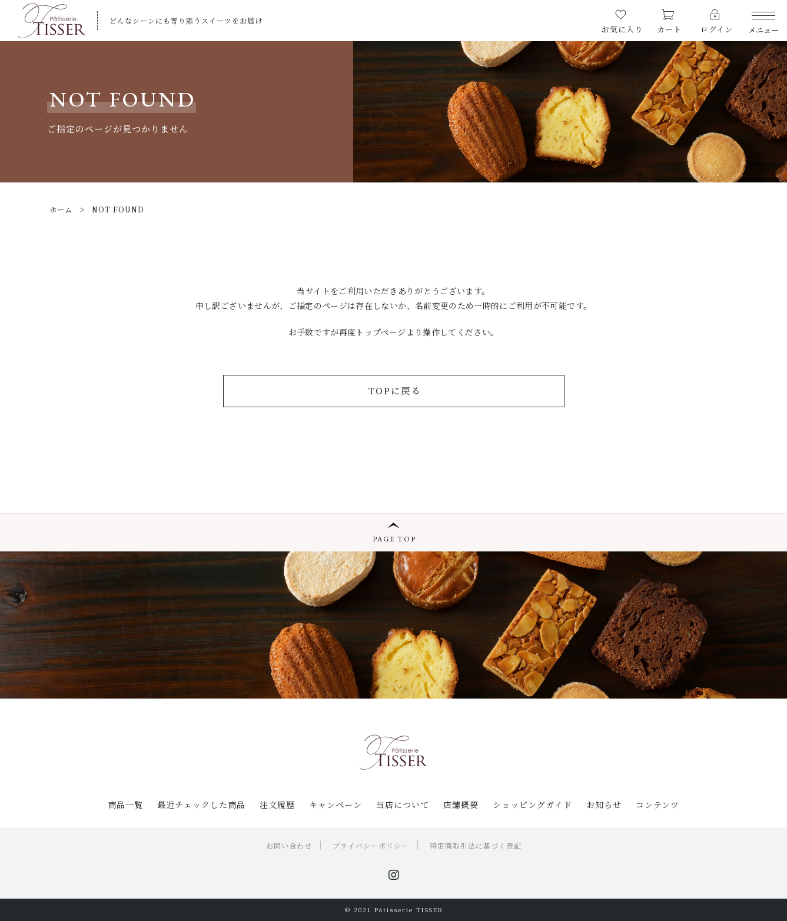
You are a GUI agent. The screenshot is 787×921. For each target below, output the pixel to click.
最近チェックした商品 (201, 804)
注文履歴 (277, 804)
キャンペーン (335, 804)
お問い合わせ (289, 845)
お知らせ (604, 804)
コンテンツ (657, 804)
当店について (402, 804)
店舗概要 (461, 804)
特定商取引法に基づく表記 (476, 845)
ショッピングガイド (532, 804)
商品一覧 (125, 804)
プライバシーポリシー (371, 845)
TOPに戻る (394, 390)
